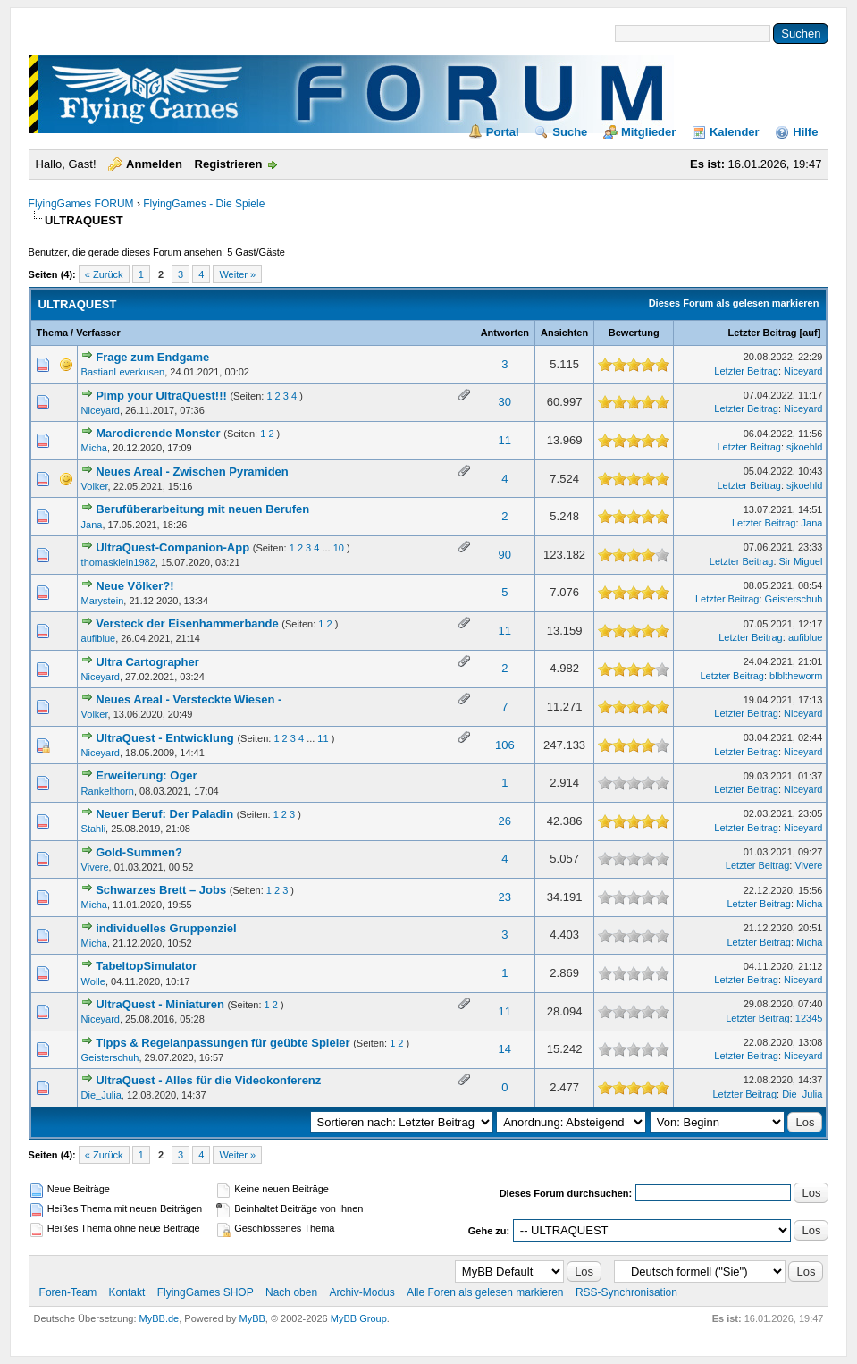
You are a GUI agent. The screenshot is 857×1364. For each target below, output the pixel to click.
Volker (94, 486)
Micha (94, 447)
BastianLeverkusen (123, 371)
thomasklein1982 (118, 562)
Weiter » (237, 274)
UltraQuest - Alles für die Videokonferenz (208, 1080)
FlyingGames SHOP (205, 1292)
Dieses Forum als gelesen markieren (734, 303)
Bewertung (634, 332)
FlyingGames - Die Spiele (204, 204)
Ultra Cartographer (147, 662)
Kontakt (127, 1292)
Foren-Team (68, 1292)
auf (810, 332)
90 (505, 554)
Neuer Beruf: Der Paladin (164, 814)
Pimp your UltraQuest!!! (161, 395)
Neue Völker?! (134, 586)
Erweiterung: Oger (146, 775)
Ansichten (564, 332)
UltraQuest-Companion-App (172, 547)
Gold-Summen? (139, 852)
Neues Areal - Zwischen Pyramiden (192, 471)
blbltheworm (795, 675)
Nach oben (291, 1292)
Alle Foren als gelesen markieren (485, 1292)
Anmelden (154, 164)
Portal (502, 132)
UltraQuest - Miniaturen (160, 1004)
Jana (92, 524)
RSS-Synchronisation (626, 1292)
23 (505, 897)
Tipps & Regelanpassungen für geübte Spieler (222, 1042)
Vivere (95, 867)
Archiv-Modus (361, 1292)
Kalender (735, 132)
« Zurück (104, 274)
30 (505, 401)
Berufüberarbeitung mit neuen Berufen (202, 509)
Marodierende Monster (158, 433)
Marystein (102, 600)
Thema (52, 332)
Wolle (93, 981)
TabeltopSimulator (146, 965)
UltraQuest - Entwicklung (165, 738)
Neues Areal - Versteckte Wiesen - (188, 699)
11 (505, 440)
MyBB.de (159, 1318)
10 (338, 548)
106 (505, 745)
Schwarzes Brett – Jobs (161, 890)
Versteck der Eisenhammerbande (187, 623)
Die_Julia (101, 1095)
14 (505, 1049)
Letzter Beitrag (761, 332)
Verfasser (98, 332)
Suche (569, 132)
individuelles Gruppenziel (166, 928)
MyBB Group (359, 1318)
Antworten (505, 332)
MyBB (252, 1318)
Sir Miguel (801, 561)
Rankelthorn (107, 791)
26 (505, 821)
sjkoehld (804, 447)
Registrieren (229, 164)
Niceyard (803, 371)
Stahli (93, 828)
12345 (809, 1018)
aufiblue (98, 638)
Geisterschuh (794, 599)
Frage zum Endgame (152, 357)
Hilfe (805, 132)
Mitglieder (648, 132)
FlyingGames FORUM (81, 204)
